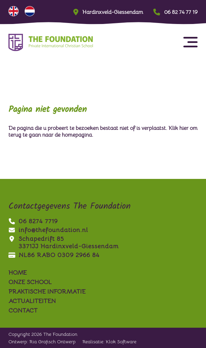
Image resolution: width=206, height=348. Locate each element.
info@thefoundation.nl (48, 230)
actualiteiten (32, 301)
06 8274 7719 (33, 221)
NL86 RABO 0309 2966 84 (54, 255)
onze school (30, 282)
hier (183, 128)
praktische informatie (46, 291)
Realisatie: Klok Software (109, 342)
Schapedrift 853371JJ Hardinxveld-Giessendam (63, 242)
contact (22, 310)
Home (17, 272)
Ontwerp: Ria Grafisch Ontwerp (42, 342)
